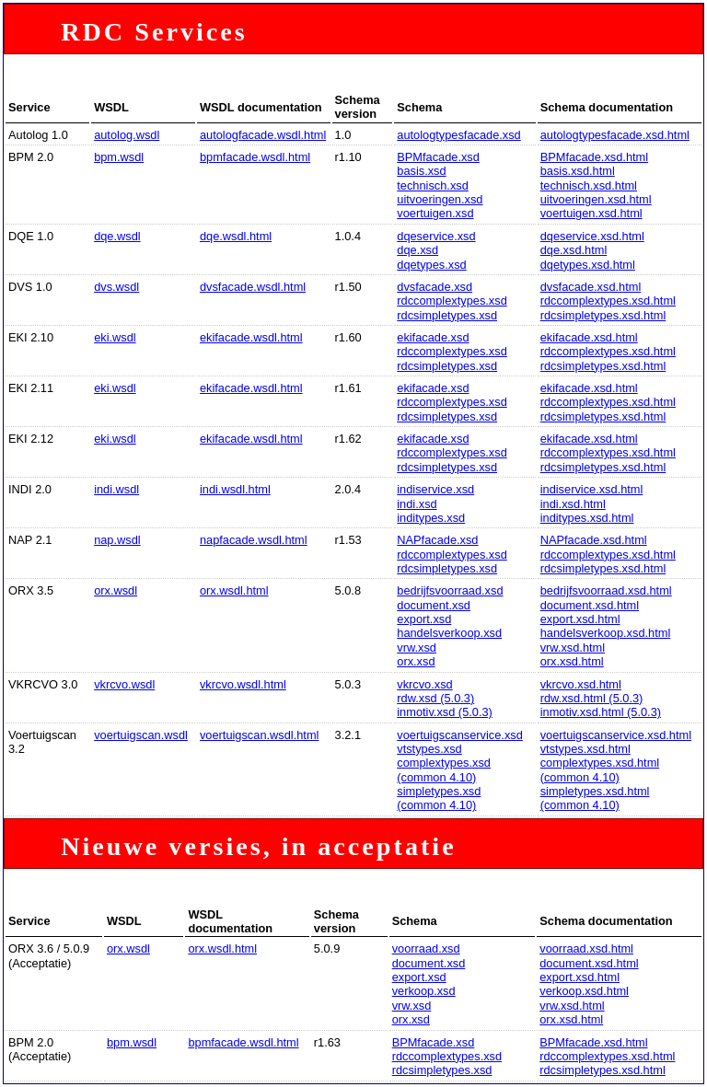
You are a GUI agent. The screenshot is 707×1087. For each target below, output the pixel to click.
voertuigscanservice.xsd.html (615, 735)
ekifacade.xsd (433, 337)
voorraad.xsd (426, 948)
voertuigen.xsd (435, 213)
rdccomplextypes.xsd (451, 300)
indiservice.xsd (435, 489)
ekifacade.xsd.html (589, 337)
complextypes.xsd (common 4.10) (444, 769)
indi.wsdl (116, 489)
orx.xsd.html (572, 661)
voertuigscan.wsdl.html (259, 735)
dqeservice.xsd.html (592, 236)
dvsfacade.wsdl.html (253, 287)
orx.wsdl (115, 590)
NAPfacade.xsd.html (593, 540)
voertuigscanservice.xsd (460, 735)
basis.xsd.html (577, 171)
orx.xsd (416, 661)
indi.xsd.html (573, 504)
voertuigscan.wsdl (141, 735)
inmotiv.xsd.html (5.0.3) (600, 712)
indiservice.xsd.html (591, 489)
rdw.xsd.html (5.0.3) (591, 698)
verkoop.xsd (424, 991)
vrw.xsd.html (572, 647)
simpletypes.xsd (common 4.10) (439, 798)
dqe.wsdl (117, 236)
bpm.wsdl (119, 157)
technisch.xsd (433, 185)
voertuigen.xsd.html (591, 213)
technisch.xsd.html (588, 185)
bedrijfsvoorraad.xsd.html (606, 590)
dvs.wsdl (116, 287)
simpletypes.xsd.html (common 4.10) (595, 798)
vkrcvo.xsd (424, 684)
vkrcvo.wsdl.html (243, 684)
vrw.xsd (416, 647)
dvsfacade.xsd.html (591, 287)
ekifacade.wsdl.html (251, 337)
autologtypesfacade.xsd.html (615, 135)
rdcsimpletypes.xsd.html (603, 315)
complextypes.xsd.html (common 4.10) (599, 769)
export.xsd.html (580, 619)
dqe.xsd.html (574, 250)
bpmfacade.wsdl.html (255, 157)
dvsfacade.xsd (434, 287)
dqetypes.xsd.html (587, 265)
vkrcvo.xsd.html (580, 684)
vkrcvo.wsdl (124, 684)
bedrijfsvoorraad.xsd (450, 590)
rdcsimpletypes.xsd (447, 315)
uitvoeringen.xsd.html (596, 199)
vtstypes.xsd (429, 749)
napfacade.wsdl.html (253, 540)
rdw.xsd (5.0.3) (435, 698)
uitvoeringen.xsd (439, 199)
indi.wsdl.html (235, 489)
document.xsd (433, 605)
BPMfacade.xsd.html (594, 157)
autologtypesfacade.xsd (458, 135)
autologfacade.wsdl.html (263, 135)
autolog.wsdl (126, 135)
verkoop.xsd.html (584, 991)
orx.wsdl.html (234, 590)
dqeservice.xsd (436, 236)
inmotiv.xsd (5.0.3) (445, 712)
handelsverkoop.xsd (449, 633)
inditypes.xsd (431, 518)
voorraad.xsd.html (586, 948)
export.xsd (424, 619)
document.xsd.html (589, 605)
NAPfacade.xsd (437, 540)
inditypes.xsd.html (587, 518)
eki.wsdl (115, 337)
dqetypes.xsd (431, 265)
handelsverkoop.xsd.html (605, 633)
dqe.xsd (417, 250)
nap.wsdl (117, 540)
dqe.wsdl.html (236, 236)
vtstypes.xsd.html (585, 749)
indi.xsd (416, 504)
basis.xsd (421, 171)
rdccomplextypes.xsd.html (608, 300)
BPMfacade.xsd (438, 157)
